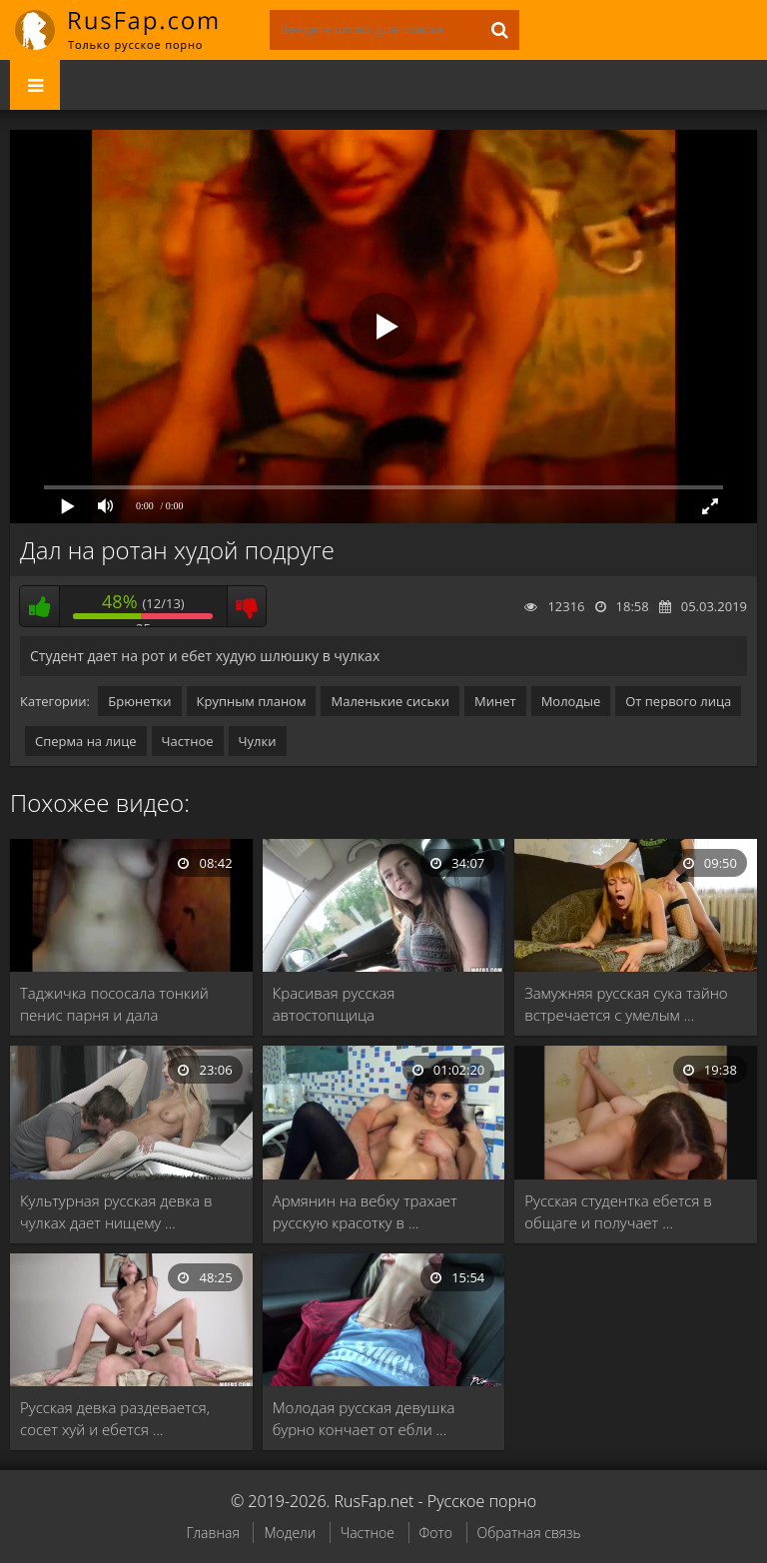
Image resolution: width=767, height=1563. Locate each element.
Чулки (258, 741)
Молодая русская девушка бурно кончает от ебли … (364, 1418)
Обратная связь (529, 1532)
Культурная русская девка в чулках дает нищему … (116, 1211)
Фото (435, 1532)
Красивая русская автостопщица (334, 1004)
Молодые (571, 701)
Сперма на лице (86, 741)
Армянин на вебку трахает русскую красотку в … (365, 1211)
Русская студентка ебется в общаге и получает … (618, 1211)
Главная (212, 1532)
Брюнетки (139, 701)
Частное (188, 741)
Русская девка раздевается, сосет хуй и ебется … (115, 1418)
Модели (290, 1532)
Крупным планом (252, 701)
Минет (495, 701)
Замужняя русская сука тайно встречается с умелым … (625, 1004)
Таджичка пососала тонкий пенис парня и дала (114, 1004)
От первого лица (678, 701)
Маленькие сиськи (390, 701)
